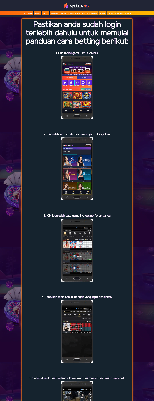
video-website (91, 13)
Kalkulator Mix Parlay (76, 13)
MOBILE (36, 13)
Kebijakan (54, 13)
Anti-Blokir (111, 13)
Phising (63, 13)
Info (45, 13)
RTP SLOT (102, 13)
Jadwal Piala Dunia (124, 13)
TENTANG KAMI (28, 13)
